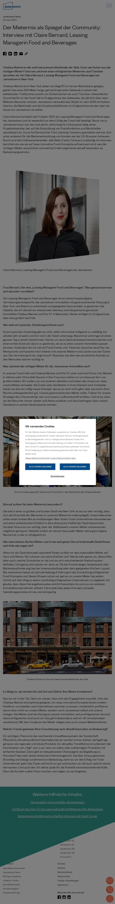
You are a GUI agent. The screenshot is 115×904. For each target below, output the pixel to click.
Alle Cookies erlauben (74, 467)
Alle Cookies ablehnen (40, 467)
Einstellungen (57, 476)
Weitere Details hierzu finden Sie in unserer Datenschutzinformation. (50, 458)
